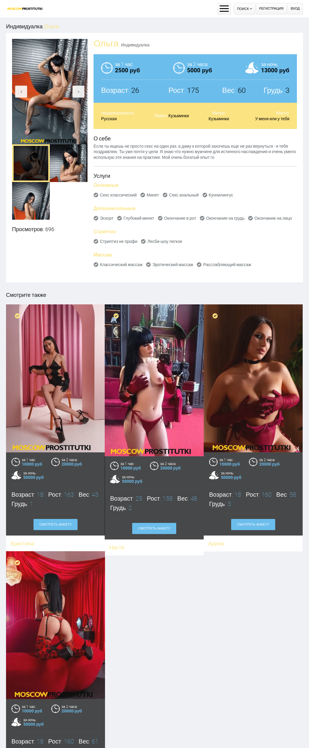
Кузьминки (178, 115)
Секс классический (118, 195)
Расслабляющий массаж (227, 264)
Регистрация (271, 9)
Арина (216, 543)
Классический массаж (121, 264)
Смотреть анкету (56, 524)
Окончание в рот (180, 218)
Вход (295, 9)
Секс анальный (184, 195)
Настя (116, 547)
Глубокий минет (138, 218)
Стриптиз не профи (118, 241)
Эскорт (106, 218)
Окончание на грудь (225, 218)
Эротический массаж (172, 264)
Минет (153, 195)
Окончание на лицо (273, 218)
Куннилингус (221, 195)
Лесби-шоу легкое (164, 241)
